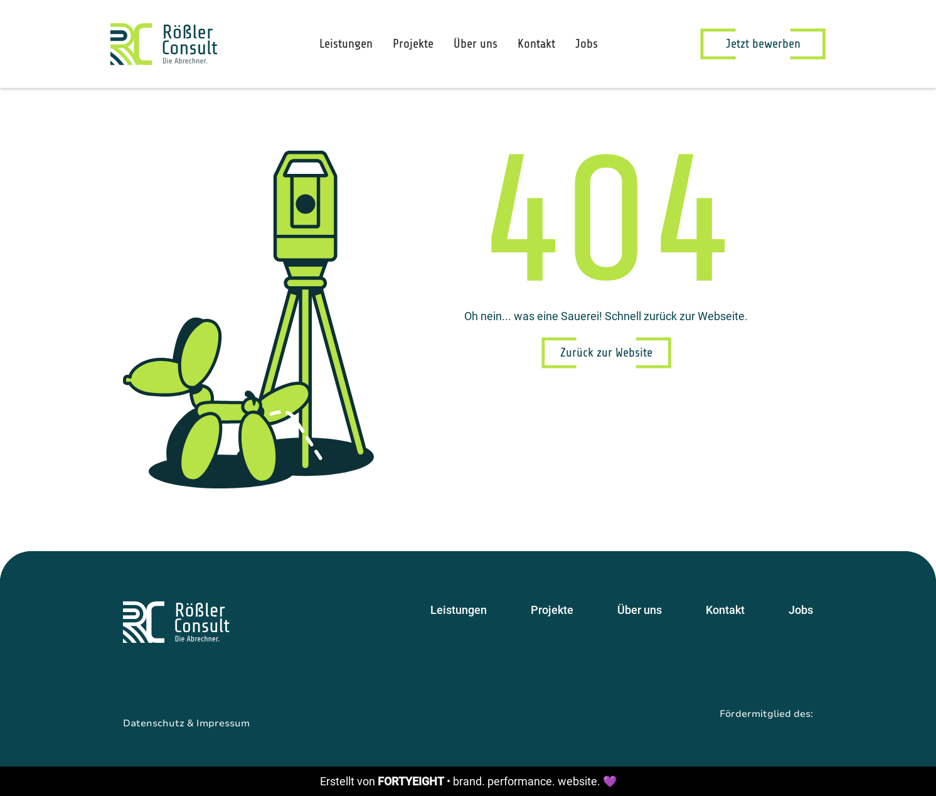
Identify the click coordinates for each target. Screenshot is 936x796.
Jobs (586, 43)
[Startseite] (176, 622)
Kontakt (536, 43)
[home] (163, 44)
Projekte (413, 43)
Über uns (475, 43)
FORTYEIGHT (411, 781)
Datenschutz (153, 723)
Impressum (223, 723)
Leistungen (346, 43)
